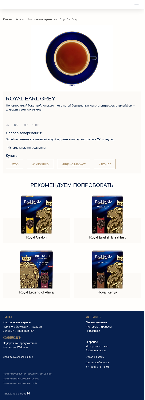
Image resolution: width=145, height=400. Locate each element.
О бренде (92, 342)
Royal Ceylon (36, 237)
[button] (69, 85)
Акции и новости (96, 350)
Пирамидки (93, 330)
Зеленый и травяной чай (18, 330)
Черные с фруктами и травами (22, 326)
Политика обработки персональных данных (27, 373)
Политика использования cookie (21, 378)
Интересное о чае (97, 346)
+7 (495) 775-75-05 (97, 366)
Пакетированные (96, 322)
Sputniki (25, 393)
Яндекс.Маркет (73, 164)
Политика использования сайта (20, 383)
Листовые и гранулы (99, 326)
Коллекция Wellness (15, 347)
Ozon (14, 164)
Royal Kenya (107, 292)
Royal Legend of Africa (36, 292)
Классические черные (17, 322)
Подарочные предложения (20, 343)
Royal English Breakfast (107, 237)
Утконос (105, 164)
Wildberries (40, 164)
